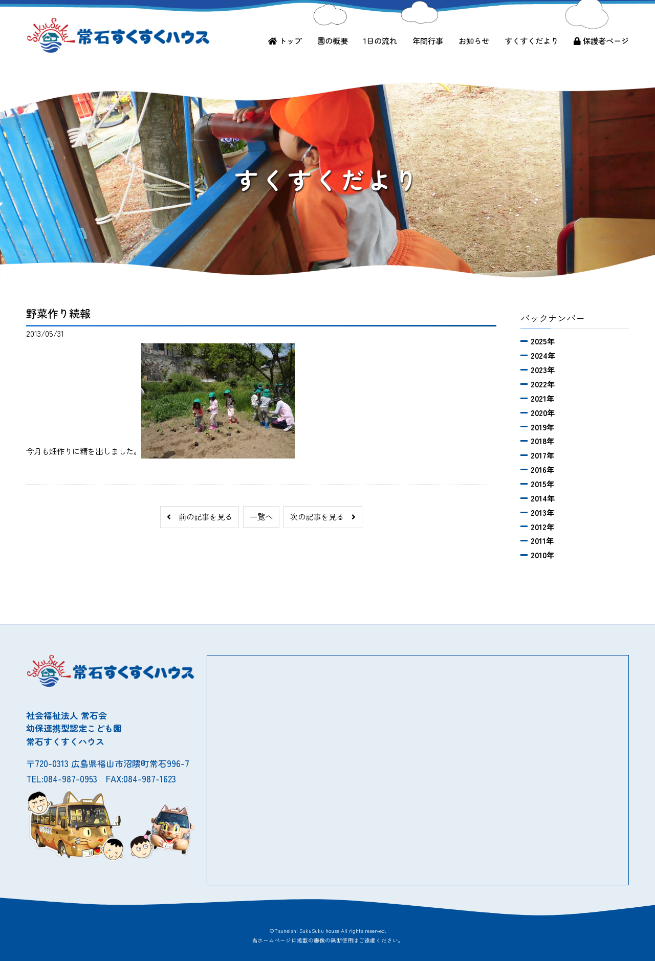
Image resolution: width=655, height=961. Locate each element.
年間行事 (427, 40)
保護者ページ (601, 40)
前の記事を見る (199, 516)
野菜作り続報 (58, 313)
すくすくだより (531, 40)
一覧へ (261, 516)
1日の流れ (380, 40)
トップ (285, 40)
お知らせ (473, 40)
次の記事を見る (323, 516)
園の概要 (332, 40)
